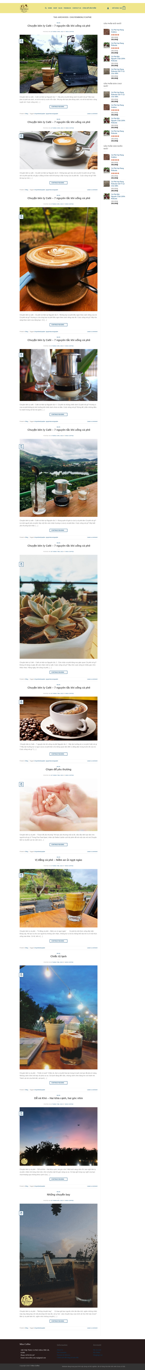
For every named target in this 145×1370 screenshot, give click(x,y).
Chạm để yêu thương (58, 769)
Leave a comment (92, 113)
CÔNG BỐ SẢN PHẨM (89, 8)
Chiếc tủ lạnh (58, 956)
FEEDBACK (67, 8)
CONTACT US (76, 8)
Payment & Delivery (63, 1355)
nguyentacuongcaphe (52, 113)
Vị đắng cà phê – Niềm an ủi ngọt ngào (58, 860)
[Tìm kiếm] (46, 8)
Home (50, 8)
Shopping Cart (98, 1355)
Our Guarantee (61, 1352)
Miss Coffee (70, 31)
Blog (60, 8)
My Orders (96, 1352)
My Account (97, 1350)
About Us (60, 1350)
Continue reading (58, 107)
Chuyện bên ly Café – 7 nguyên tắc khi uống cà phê (58, 25)
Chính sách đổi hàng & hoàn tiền (68, 1357)
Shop (55, 8)
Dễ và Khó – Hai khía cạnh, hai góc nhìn (58, 1098)
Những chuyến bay (58, 1194)
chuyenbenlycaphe (39, 113)
